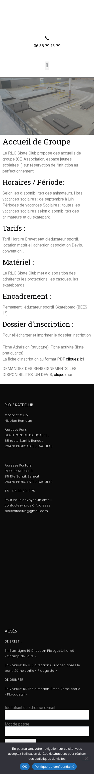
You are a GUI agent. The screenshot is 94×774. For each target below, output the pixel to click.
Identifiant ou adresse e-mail (30, 708)
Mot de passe (17, 724)
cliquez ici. (63, 374)
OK (24, 766)
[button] (47, 66)
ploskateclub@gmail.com (26, 511)
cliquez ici (75, 359)
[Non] (86, 758)
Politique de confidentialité (54, 766)
